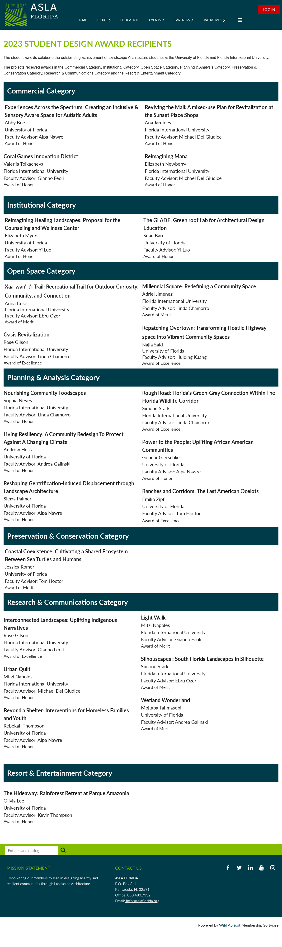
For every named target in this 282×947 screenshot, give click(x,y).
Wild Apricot (229, 925)
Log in (269, 9)
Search (63, 850)
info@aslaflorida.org (142, 900)
